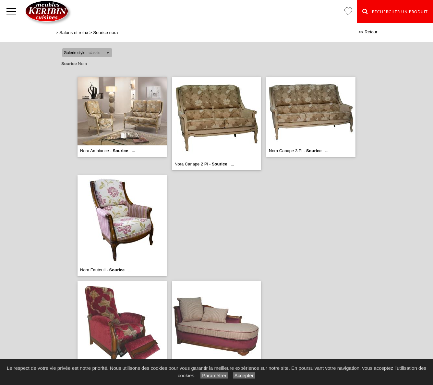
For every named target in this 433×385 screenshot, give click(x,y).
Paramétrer (214, 375)
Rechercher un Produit (395, 11)
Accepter (244, 375)
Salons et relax (73, 32)
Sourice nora (105, 32)
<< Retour (368, 31)
